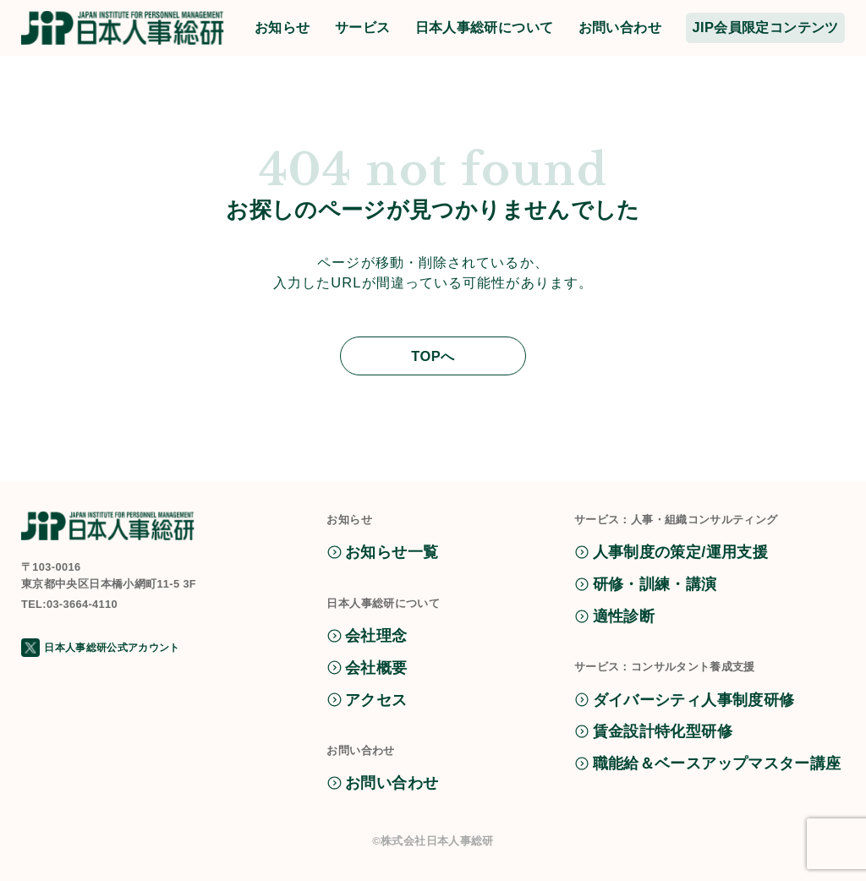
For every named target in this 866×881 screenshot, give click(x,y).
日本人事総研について (484, 27)
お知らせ (282, 27)
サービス (363, 27)
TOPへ (433, 356)
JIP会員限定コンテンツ (765, 27)
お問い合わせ (619, 27)
